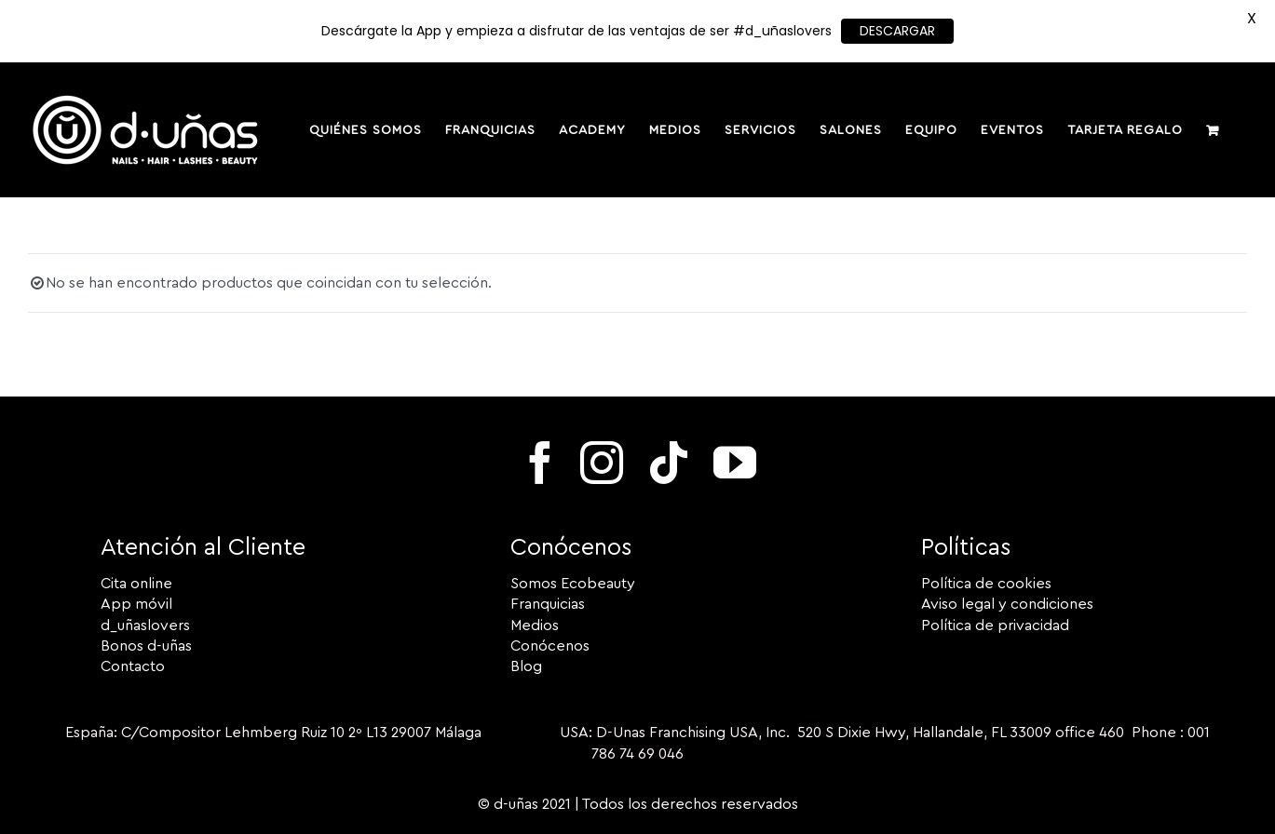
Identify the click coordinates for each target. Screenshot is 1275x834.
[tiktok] (669, 462)
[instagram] (601, 462)
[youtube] (734, 462)
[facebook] (540, 462)
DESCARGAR (897, 30)
